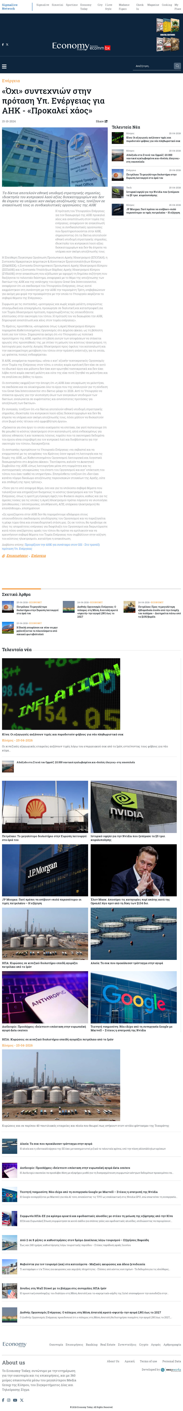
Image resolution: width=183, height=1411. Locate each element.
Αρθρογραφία (172, 1344)
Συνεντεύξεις (127, 1344)
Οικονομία (56, 1344)
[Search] (153, 66)
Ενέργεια (11, 80)
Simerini (57, 4)
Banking (92, 1344)
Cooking (167, 4)
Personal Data (171, 1361)
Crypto (143, 1344)
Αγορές (156, 1344)
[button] (4, 66)
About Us (113, 1361)
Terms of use (148, 1361)
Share (102, 121)
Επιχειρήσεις (74, 1344)
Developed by (161, 1369)
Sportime (72, 4)
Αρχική (130, 1361)
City (100, 4)
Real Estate (107, 1344)
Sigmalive (42, 4)
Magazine (153, 4)
